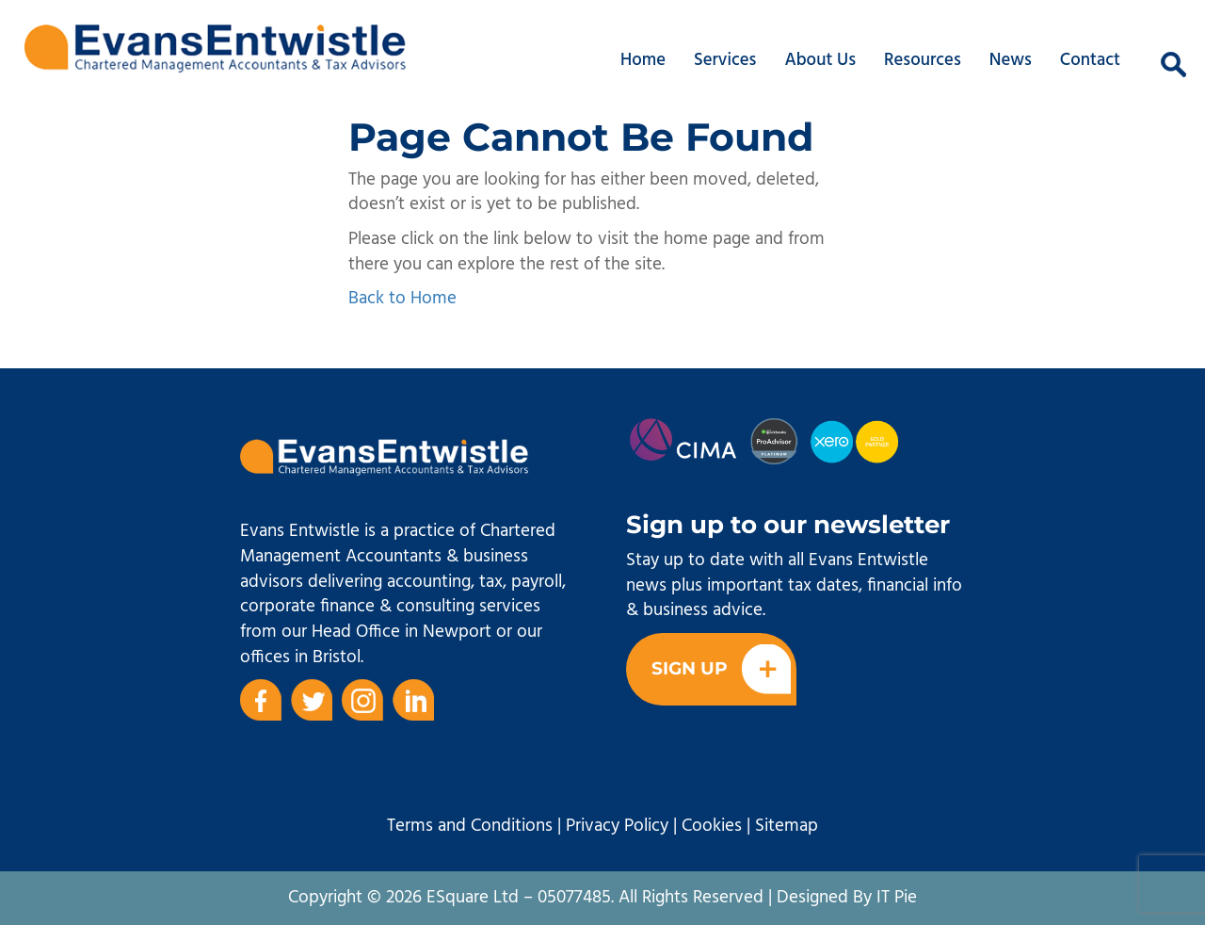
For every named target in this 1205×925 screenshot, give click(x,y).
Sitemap (786, 826)
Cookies (712, 826)
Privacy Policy (617, 826)
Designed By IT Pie (847, 898)
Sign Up (721, 669)
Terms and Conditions (470, 826)
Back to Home (402, 298)
